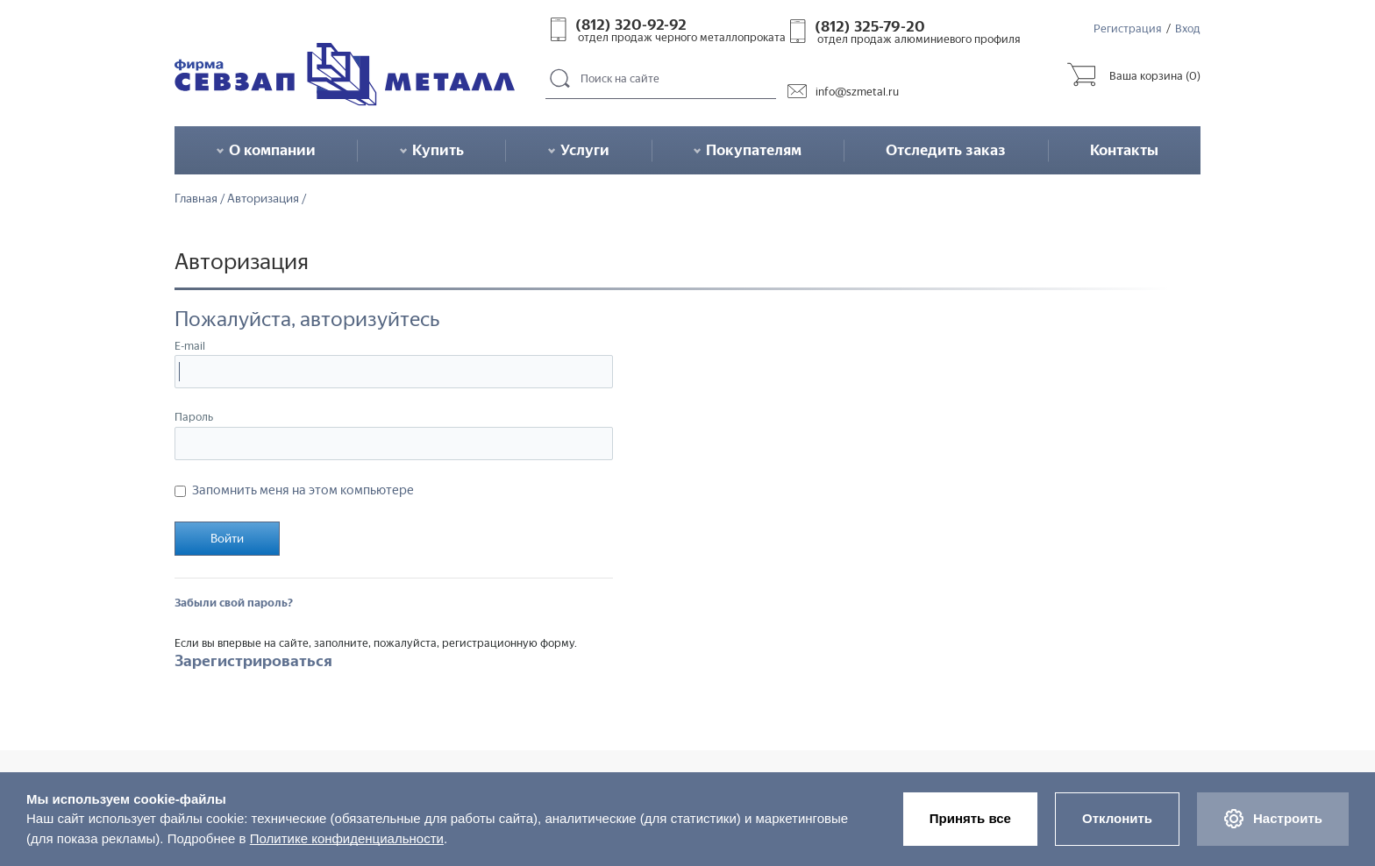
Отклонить (1117, 818)
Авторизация (263, 199)
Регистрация (1128, 28)
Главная (196, 199)
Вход (1187, 28)
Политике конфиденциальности (347, 838)
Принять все (970, 818)
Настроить (1272, 818)
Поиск (560, 79)
